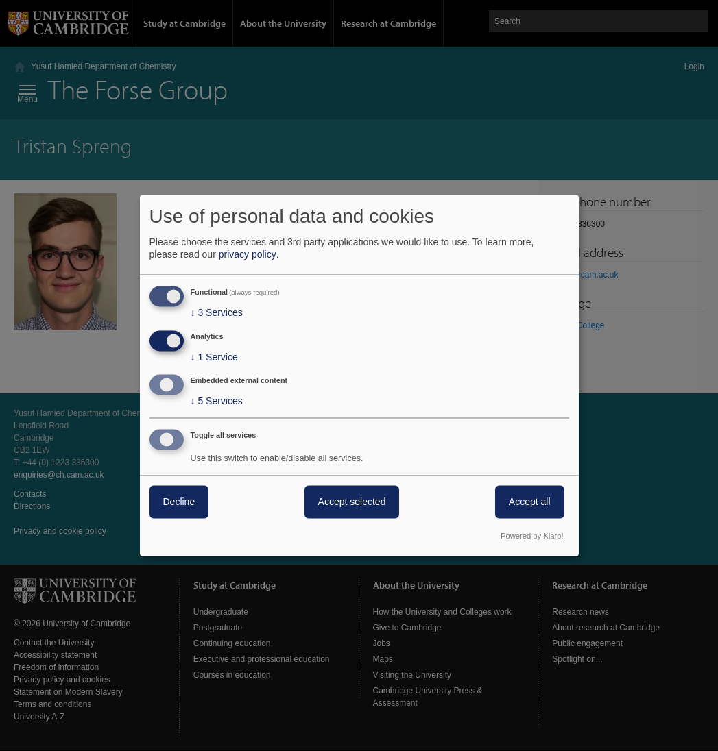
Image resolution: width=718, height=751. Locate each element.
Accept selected (352, 502)
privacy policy (247, 254)
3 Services (217, 312)
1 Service (214, 357)
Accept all (530, 502)
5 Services (217, 401)
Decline (179, 502)
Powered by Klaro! (532, 536)
